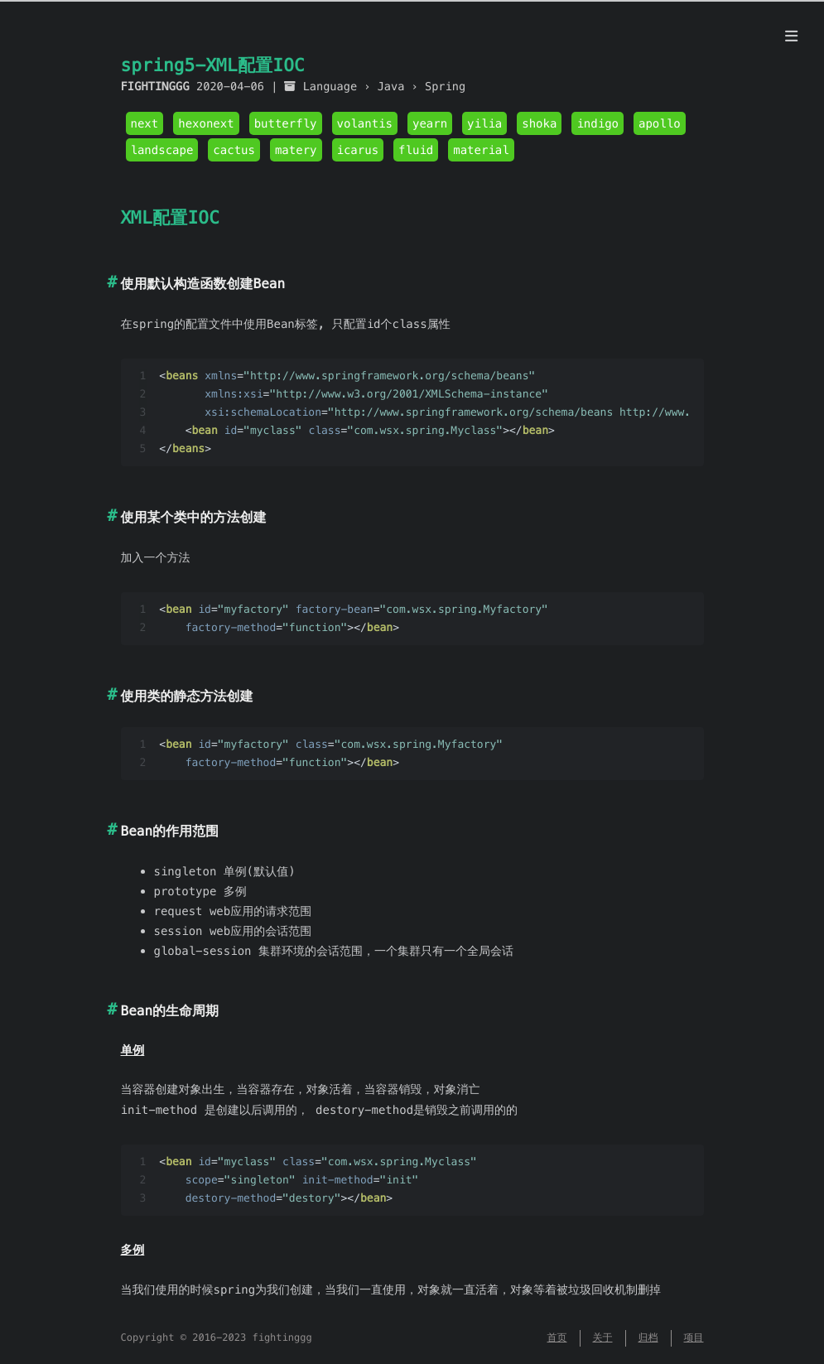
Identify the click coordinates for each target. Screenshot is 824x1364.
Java (391, 87)
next (145, 123)
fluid (415, 149)
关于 (603, 1338)
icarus (358, 149)
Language (330, 87)
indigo (597, 123)
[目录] (791, 36)
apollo (659, 123)
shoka (539, 123)
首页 (557, 1338)
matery (296, 149)
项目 (694, 1338)
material (480, 149)
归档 (648, 1338)
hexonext (206, 123)
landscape (162, 149)
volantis (365, 123)
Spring (445, 87)
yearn (429, 123)
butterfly (285, 123)
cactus (234, 149)
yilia (484, 123)
